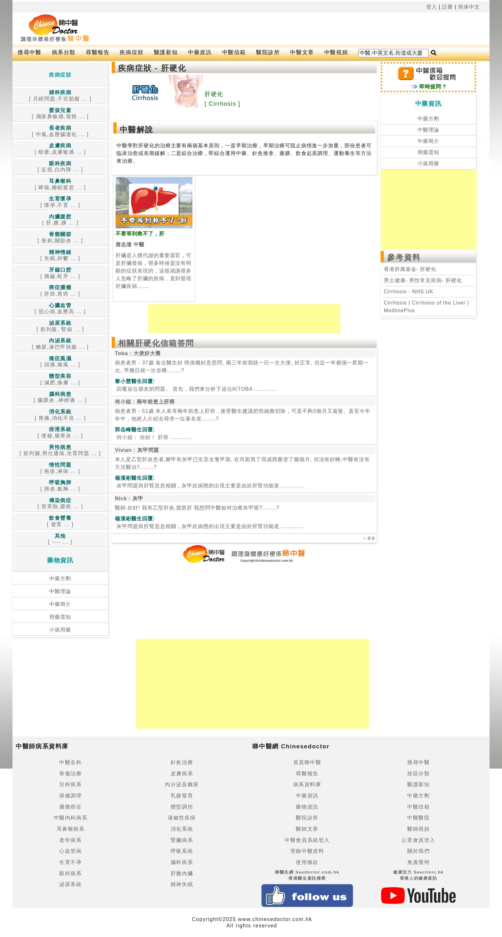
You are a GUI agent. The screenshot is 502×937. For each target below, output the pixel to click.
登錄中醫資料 (307, 851)
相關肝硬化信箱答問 (156, 343)
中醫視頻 (336, 52)
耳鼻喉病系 (71, 829)
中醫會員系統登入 (307, 840)
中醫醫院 (418, 817)
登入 (431, 7)
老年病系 (70, 840)
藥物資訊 (307, 807)
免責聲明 (418, 862)
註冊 (447, 7)
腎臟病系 (182, 840)
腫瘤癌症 (70, 807)
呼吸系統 (182, 851)
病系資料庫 (307, 784)
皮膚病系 (182, 773)
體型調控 (182, 807)
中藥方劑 (60, 578)
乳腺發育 (182, 795)
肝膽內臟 (182, 873)
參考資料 (404, 257)
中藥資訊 (200, 52)
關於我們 (418, 851)
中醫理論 (60, 591)
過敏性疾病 (182, 817)
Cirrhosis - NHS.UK (408, 291)
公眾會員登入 (418, 840)
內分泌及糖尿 (182, 784)
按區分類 (418, 773)
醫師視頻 (418, 829)
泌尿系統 (70, 884)
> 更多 (369, 538)
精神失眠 (182, 884)
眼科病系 (70, 873)
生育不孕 (70, 862)
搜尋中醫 (29, 52)
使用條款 (307, 862)
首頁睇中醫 (307, 762)
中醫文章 (302, 52)
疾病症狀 (131, 52)
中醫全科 (70, 762)
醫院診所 (268, 52)
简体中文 (469, 7)
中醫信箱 (234, 52)
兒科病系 (70, 784)
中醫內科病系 (71, 817)
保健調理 (70, 795)
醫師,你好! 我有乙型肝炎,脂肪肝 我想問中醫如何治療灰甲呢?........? (197, 507)
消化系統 (182, 829)
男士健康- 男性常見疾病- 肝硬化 (423, 280)
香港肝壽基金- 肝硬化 (410, 269)
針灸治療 (182, 762)
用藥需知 (60, 617)
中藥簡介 (60, 604)
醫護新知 (166, 52)
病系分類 (64, 52)
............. (196, 389)
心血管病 (70, 851)
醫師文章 (307, 829)
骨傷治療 (70, 773)
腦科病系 (182, 862)
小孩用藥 (60, 629)
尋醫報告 (97, 52)
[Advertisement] (278, 28)
